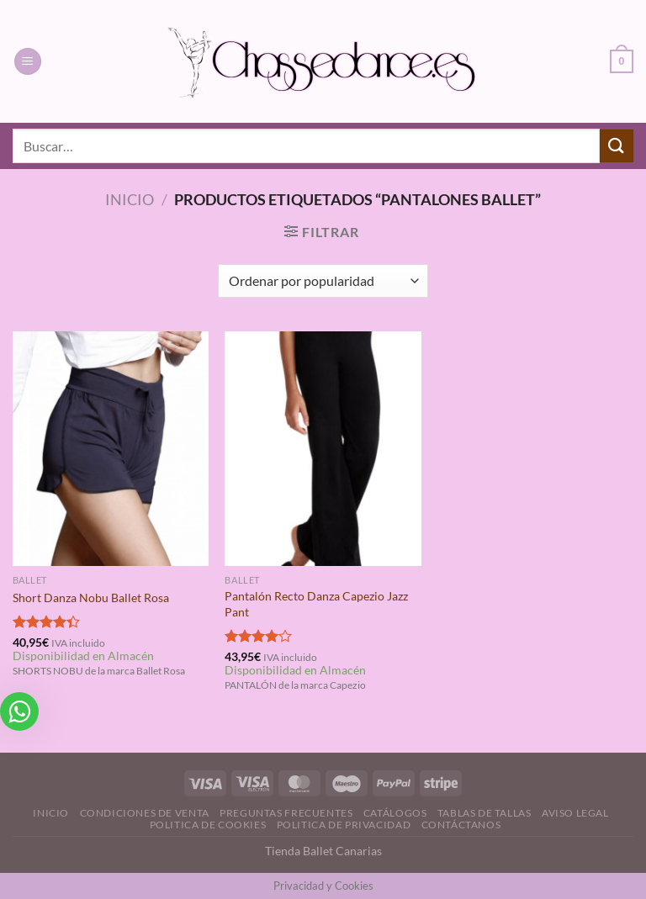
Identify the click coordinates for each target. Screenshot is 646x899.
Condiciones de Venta (144, 812)
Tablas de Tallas (484, 812)
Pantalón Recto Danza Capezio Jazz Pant (316, 604)
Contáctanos (461, 824)
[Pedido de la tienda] (322, 281)
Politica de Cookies (208, 824)
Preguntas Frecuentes (286, 812)
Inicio (129, 199)
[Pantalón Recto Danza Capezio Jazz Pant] (323, 448)
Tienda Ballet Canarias (323, 850)
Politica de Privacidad (343, 824)
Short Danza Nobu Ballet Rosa (91, 597)
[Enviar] (616, 146)
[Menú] (27, 62)
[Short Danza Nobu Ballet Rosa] (111, 448)
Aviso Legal (575, 812)
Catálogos (395, 812)
